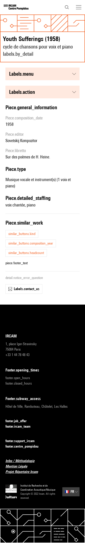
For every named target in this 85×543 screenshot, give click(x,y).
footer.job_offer (18, 421)
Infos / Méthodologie (22, 461)
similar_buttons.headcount (26, 253)
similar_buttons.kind (21, 234)
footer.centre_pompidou (24, 446)
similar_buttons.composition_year (30, 243)
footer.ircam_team (20, 426)
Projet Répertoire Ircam (24, 472)
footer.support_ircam (22, 441)
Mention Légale (19, 466)
